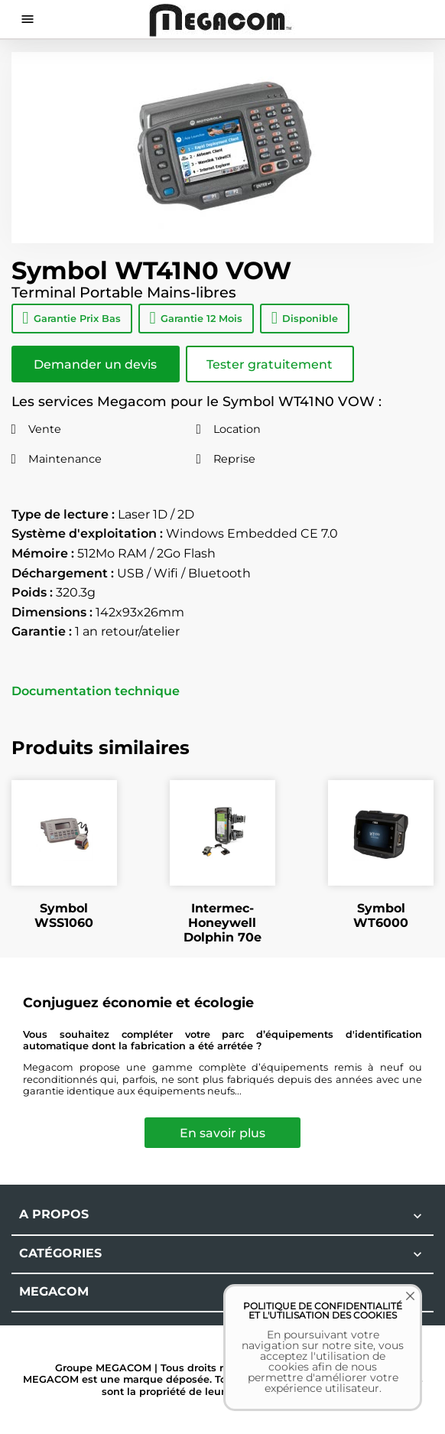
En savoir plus (222, 1133)
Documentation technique (95, 691)
